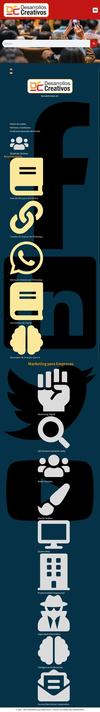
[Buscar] (94, 43)
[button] (95, 10)
